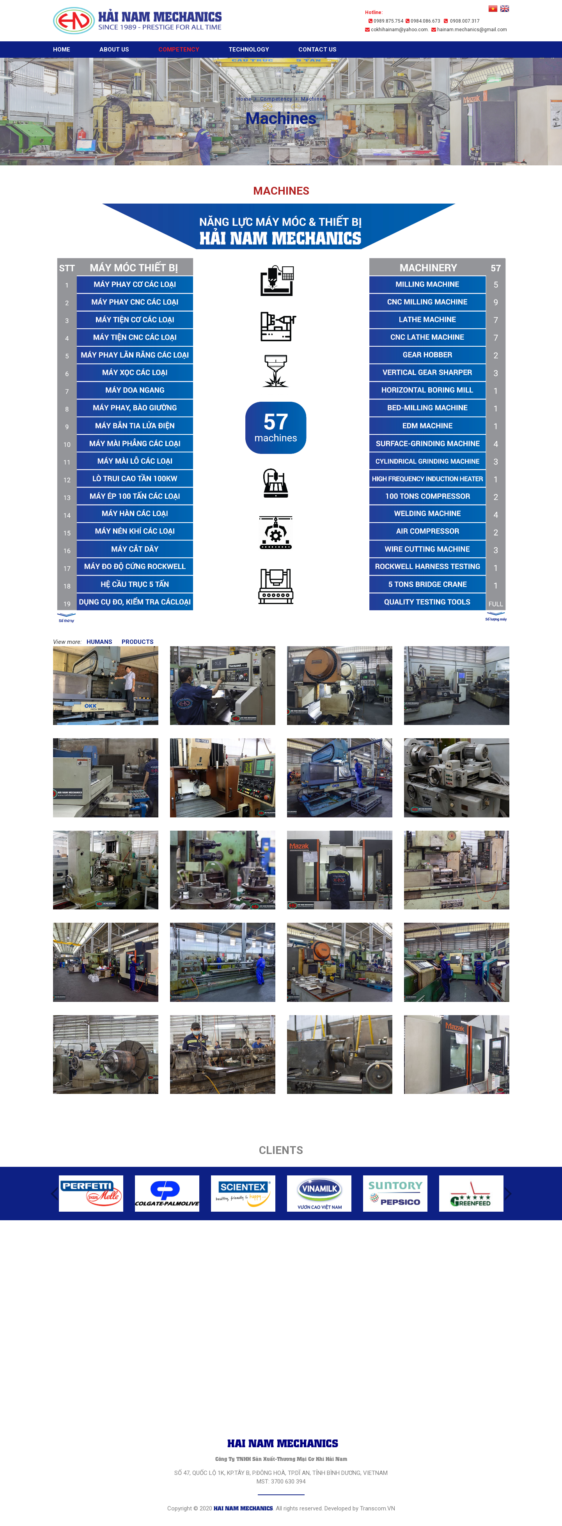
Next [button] (508, 1193)
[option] (91, 1193)
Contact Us (317, 49)
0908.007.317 (462, 21)
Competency (178, 49)
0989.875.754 (386, 21)
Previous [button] (54, 1193)
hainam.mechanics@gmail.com (469, 29)
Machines (313, 99)
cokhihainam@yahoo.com (396, 29)
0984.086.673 (423, 21)
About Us (114, 49)
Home (61, 49)
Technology (249, 49)
